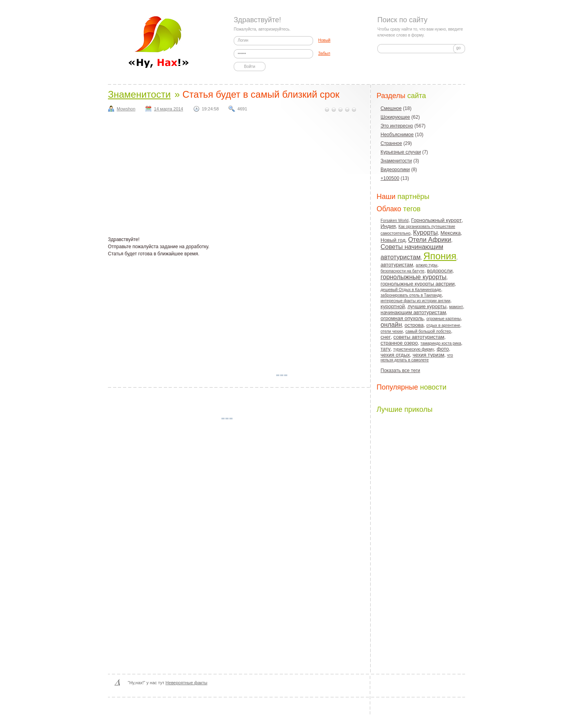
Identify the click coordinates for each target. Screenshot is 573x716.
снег (386, 337)
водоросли (439, 271)
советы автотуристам (418, 337)
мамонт (456, 307)
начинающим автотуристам (413, 312)
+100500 (390, 178)
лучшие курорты (427, 306)
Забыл (324, 53)
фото (443, 349)
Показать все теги (400, 370)
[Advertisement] (239, 176)
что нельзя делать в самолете (417, 357)
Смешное (391, 108)
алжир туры (426, 265)
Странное (391, 143)
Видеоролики (395, 169)
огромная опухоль (402, 318)
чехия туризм (428, 355)
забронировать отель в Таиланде (411, 295)
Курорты (425, 232)
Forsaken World (394, 220)
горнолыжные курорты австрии (418, 284)
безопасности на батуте (402, 271)
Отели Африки (429, 239)
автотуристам (397, 265)
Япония (439, 256)
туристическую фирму (413, 349)
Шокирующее (395, 117)
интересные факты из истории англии (415, 301)
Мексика (450, 233)
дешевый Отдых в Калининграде (411, 290)
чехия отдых (395, 355)
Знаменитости (139, 94)
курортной (393, 306)
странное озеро (399, 343)
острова (413, 325)
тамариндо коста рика (441, 343)
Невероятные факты (186, 682)
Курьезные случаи (401, 152)
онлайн (391, 324)
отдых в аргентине (443, 325)
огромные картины (444, 319)
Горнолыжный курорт (436, 220)
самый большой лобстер (428, 331)
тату (385, 349)
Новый (324, 40)
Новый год (393, 240)
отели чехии (392, 331)
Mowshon (126, 108)
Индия (388, 226)
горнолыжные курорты (413, 277)
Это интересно (397, 126)
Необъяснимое (397, 134)
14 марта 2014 (168, 108)
